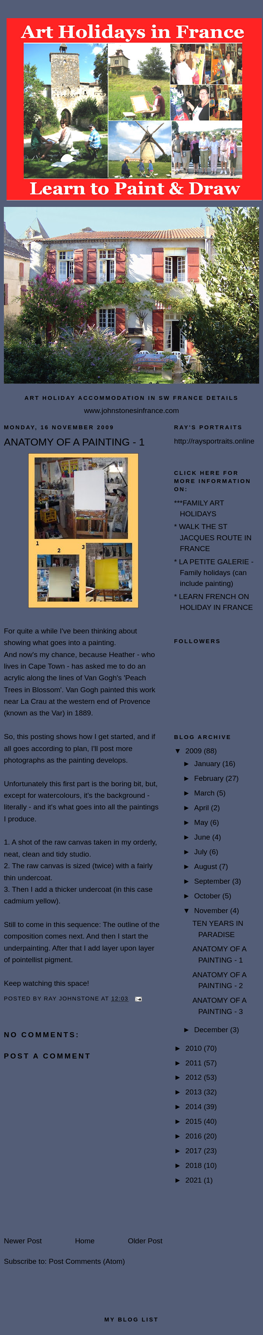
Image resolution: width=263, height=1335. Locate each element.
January (208, 764)
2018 (194, 1165)
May (202, 822)
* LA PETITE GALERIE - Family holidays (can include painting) (214, 573)
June (203, 837)
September (213, 881)
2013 (194, 1092)
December (212, 1030)
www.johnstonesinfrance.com (131, 410)
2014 (194, 1107)
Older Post (145, 1241)
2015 (194, 1121)
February (209, 778)
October (208, 896)
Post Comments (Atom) (87, 1261)
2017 (194, 1151)
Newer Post (23, 1241)
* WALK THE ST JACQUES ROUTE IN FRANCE (213, 537)
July (201, 852)
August (206, 866)
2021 (194, 1180)
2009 (194, 751)
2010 (194, 1048)
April (202, 808)
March (205, 793)
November (212, 911)
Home (85, 1241)
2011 (194, 1063)
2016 (194, 1136)
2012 (194, 1077)
